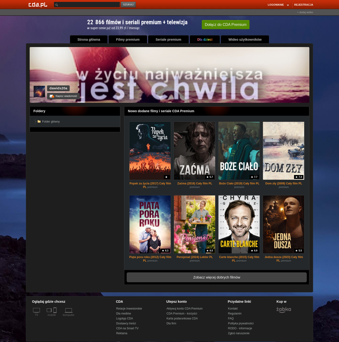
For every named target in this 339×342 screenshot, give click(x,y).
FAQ (231, 318)
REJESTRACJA (303, 4)
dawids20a (58, 88)
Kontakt (233, 308)
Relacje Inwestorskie (129, 308)
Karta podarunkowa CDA (182, 318)
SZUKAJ (128, 4)
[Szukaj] (87, 5)
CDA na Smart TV (127, 328)
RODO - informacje (240, 328)
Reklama (121, 333)
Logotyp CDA (124, 318)
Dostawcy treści (126, 323)
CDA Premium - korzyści (181, 313)
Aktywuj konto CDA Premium (184, 308)
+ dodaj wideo (305, 12)
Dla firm (171, 323)
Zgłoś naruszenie (239, 333)
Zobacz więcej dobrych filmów (216, 277)
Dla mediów (123, 313)
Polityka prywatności (241, 323)
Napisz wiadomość (63, 96)
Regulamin (235, 313)
